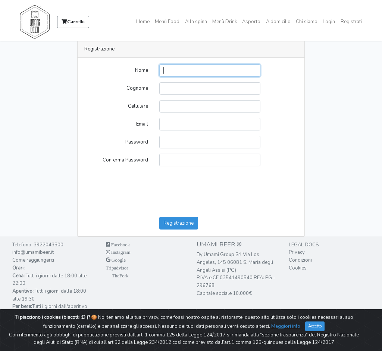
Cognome (137, 88)
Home (143, 21)
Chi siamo (306, 21)
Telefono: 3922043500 (37, 244)
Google (118, 260)
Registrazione (178, 223)
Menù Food (167, 21)
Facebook (120, 244)
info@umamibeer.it (33, 252)
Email (142, 124)
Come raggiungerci (33, 260)
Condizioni (300, 260)
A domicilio (278, 21)
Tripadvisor (117, 267)
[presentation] (207, 184)
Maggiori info (285, 326)
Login (329, 21)
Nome (141, 70)
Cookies (298, 268)
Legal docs (304, 244)
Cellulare (138, 106)
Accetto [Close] (315, 326)
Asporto (251, 21)
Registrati (351, 21)
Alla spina (196, 21)
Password (136, 142)
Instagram (120, 252)
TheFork (120, 275)
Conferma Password (125, 160)
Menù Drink (224, 21)
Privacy (297, 252)
